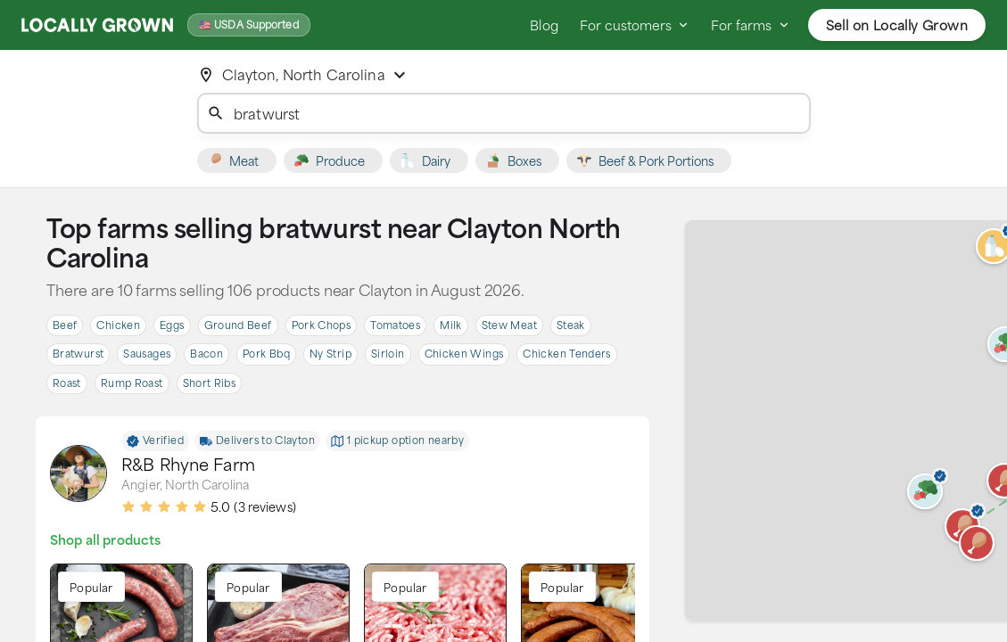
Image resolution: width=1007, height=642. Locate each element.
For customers (634, 25)
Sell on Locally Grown (897, 25)
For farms (750, 25)
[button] (977, 543)
